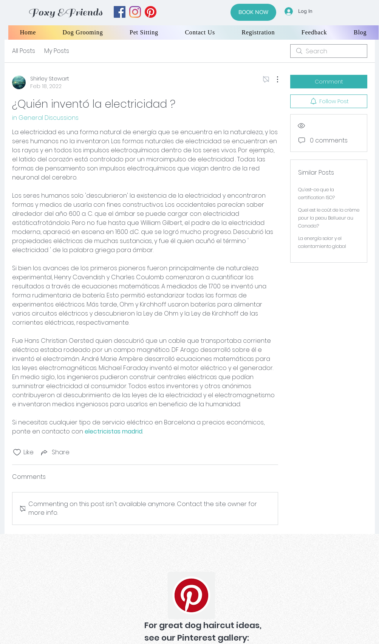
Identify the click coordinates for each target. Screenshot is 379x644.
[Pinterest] (191, 595)
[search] (328, 51)
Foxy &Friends (65, 12)
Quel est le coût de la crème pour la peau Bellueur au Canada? (328, 218)
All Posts (23, 50)
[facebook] (119, 12)
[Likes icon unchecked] (17, 452)
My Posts (56, 50)
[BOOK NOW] (253, 12)
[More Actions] (273, 79)
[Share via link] (55, 452)
